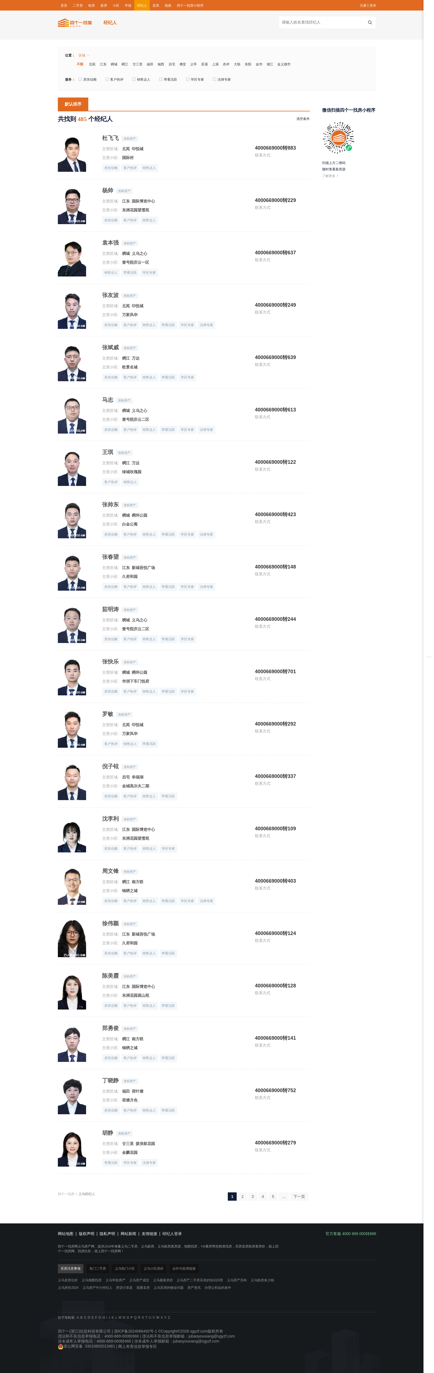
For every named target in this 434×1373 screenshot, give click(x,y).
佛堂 (182, 64)
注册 (363, 5)
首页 (64, 5)
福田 (150, 64)
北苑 (92, 64)
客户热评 (114, 79)
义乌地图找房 (92, 1280)
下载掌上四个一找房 (428, 711)
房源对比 (428, 649)
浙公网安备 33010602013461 (86, 1346)
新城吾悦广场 (143, 567)
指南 (168, 5)
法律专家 (222, 79)
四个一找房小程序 (190, 5)
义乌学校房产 (115, 1280)
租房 (91, 5)
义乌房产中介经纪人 (97, 1288)
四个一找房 (66, 1194)
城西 (160, 64)
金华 (259, 64)
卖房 (156, 5)
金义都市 (284, 64)
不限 (80, 64)
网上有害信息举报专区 (137, 1346)
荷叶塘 (137, 1091)
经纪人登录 (172, 1233)
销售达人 (141, 79)
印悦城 (137, 149)
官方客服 (428, 723)
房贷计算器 (124, 1288)
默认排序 (73, 104)
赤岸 (226, 64)
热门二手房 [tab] (97, 1268)
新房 (103, 5)
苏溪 (204, 64)
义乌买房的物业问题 (169, 1288)
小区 (116, 5)
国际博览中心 (143, 201)
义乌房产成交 (139, 1280)
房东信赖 (88, 79)
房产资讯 (194, 1288)
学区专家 (195, 79)
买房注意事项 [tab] (71, 1268)
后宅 (172, 64)
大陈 (237, 64)
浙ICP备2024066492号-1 (135, 1331)
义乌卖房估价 (68, 1280)
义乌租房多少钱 (262, 1280)
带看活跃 (168, 79)
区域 (84, 55)
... (283, 1196)
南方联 (137, 882)
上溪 (215, 64)
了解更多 (330, 176)
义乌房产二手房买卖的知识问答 (200, 1280)
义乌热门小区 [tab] (125, 1268)
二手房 (78, 5)
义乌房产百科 (237, 1280)
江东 (103, 64)
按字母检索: (66, 1318)
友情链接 (149, 1233)
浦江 (270, 64)
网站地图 (65, 1233)
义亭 (193, 64)
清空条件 (303, 119)
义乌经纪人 (86, 1194)
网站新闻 (128, 1233)
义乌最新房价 (163, 1280)
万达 (136, 358)
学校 (128, 5)
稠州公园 (139, 515)
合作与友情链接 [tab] (184, 1268)
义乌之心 (139, 253)
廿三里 (138, 64)
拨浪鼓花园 (145, 1143)
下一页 (299, 1196)
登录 (373, 5)
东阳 (248, 64)
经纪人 (142, 5)
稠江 (125, 64)
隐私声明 (107, 1233)
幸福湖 (137, 777)
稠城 (114, 64)
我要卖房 (143, 1288)
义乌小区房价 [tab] (154, 1268)
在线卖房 (428, 666)
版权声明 (86, 1233)
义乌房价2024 (68, 1288)
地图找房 (428, 697)
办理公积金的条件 (218, 1288)
